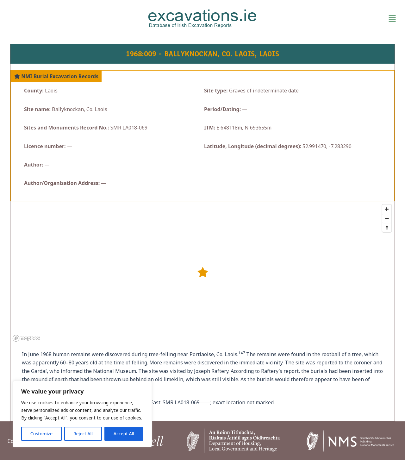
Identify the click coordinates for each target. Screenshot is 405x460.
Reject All (83, 434)
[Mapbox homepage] (26, 338)
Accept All (124, 434)
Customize (41, 434)
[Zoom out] (386, 218)
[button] (335, 18)
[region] (82, 414)
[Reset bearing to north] (386, 227)
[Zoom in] (386, 209)
